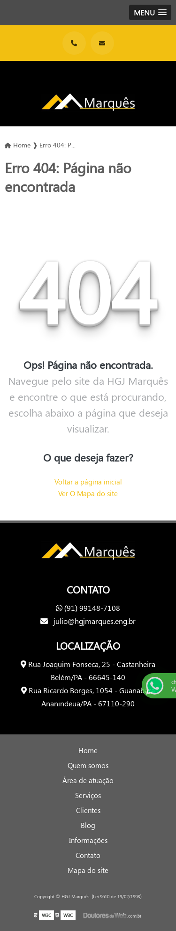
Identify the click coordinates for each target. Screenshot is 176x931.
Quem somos (88, 765)
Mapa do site (88, 870)
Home (88, 750)
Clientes (88, 810)
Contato (88, 855)
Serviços (88, 795)
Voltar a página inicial (88, 481)
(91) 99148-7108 (88, 608)
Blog (88, 825)
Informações (88, 840)
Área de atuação (88, 780)
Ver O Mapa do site (88, 493)
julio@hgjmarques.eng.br (88, 621)
